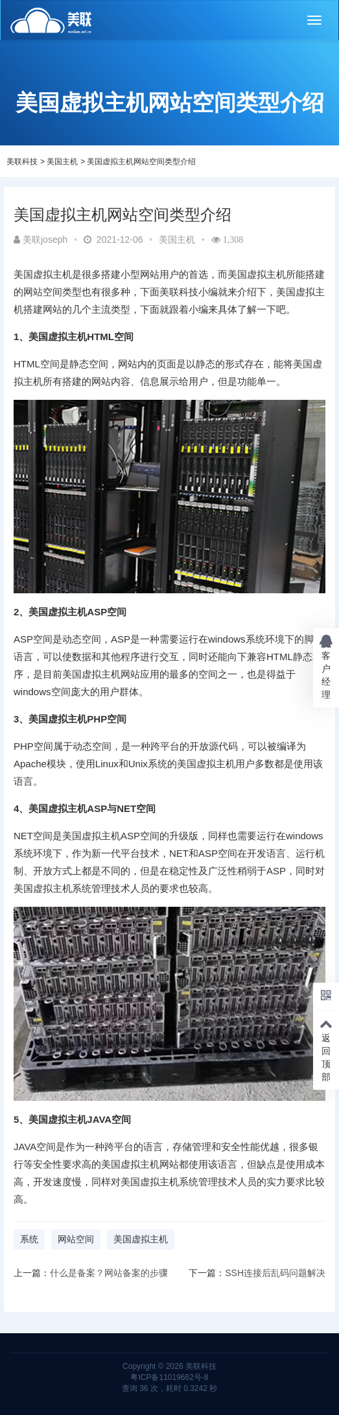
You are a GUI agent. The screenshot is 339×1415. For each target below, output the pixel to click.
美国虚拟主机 (140, 1239)
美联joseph (40, 239)
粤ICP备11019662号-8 (169, 1377)
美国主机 (62, 161)
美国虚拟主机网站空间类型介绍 (141, 161)
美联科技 (22, 161)
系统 (29, 1239)
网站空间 (76, 1239)
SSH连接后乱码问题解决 (275, 1273)
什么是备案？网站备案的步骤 (109, 1273)
